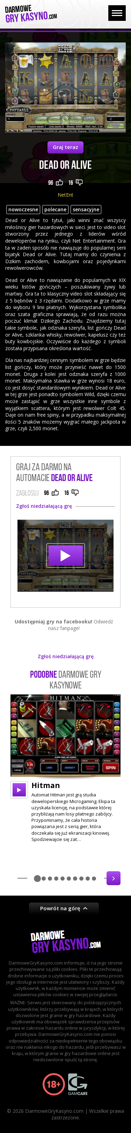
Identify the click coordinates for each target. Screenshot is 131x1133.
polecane (55, 209)
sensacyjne (86, 209)
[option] (65, 768)
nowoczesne (23, 209)
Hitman (45, 785)
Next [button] (114, 878)
